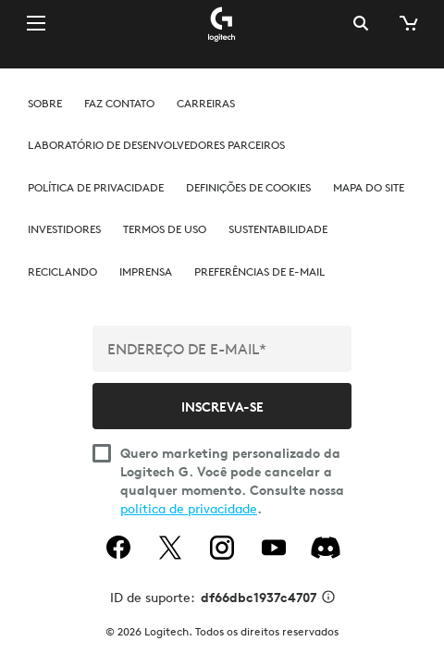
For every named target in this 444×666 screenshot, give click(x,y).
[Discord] (325, 547)
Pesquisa (361, 23)
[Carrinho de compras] (407, 23)
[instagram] (222, 547)
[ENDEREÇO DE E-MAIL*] (222, 349)
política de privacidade (188, 508)
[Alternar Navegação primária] (36, 22)
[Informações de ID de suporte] (328, 598)
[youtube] (274, 547)
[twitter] (170, 547)
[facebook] (118, 547)
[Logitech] (222, 23)
